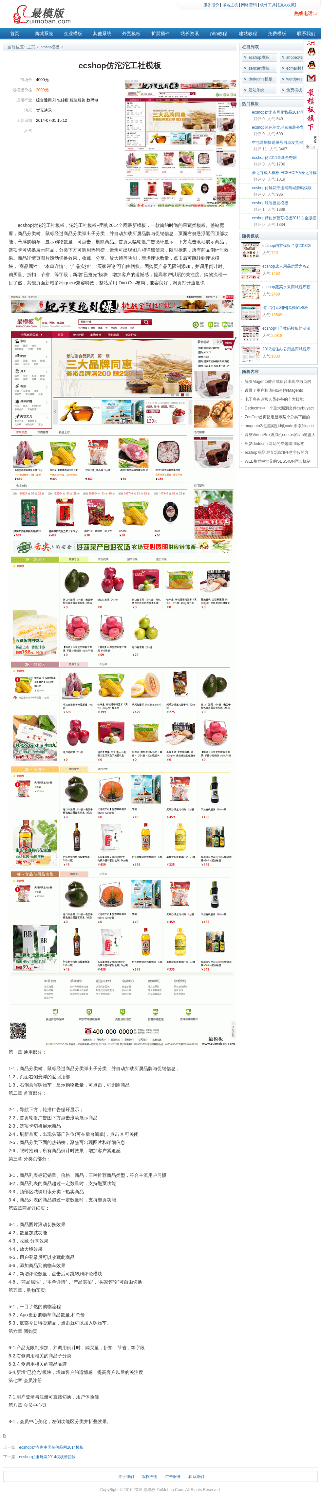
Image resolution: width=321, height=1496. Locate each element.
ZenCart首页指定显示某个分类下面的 (277, 417)
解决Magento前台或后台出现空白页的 (278, 381)
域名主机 (230, 5)
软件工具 (268, 5)
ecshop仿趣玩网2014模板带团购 (47, 1457)
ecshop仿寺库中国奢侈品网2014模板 (51, 1447)
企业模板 (73, 33)
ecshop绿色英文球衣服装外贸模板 (282, 127)
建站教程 (248, 33)
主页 (31, 47)
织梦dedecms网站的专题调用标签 (274, 443)
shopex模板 (296, 57)
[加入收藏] (287, 5)
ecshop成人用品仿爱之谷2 (285, 266)
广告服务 (173, 1476)
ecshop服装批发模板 (270, 203)
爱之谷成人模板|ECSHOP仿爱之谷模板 (284, 173)
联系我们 (306, 33)
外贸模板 (131, 33)
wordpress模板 (299, 79)
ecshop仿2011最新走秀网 (274, 157)
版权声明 (149, 1476)
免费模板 (277, 33)
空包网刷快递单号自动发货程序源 (281, 142)
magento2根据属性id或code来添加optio (279, 426)
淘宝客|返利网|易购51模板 (285, 307)
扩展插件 (160, 33)
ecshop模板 (50, 47)
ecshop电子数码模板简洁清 (286, 328)
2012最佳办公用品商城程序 (286, 349)
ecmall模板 (296, 68)
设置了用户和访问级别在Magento (274, 390)
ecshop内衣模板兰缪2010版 (286, 245)
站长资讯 (189, 33)
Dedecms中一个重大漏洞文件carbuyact (279, 408)
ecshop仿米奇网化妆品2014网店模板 (284, 112)
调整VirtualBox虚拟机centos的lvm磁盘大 (280, 434)
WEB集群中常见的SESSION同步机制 (278, 461)
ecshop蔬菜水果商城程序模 (286, 287)
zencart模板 (259, 68)
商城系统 (44, 33)
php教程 (218, 33)
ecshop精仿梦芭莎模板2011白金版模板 (284, 219)
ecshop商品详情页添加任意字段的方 (277, 452)
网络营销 (249, 5)
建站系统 (256, 90)
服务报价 (211, 5)
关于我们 (126, 1476)
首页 (14, 33)
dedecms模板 (261, 79)
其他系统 (102, 33)
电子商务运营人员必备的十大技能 (274, 399)
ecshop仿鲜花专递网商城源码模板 (282, 188)
